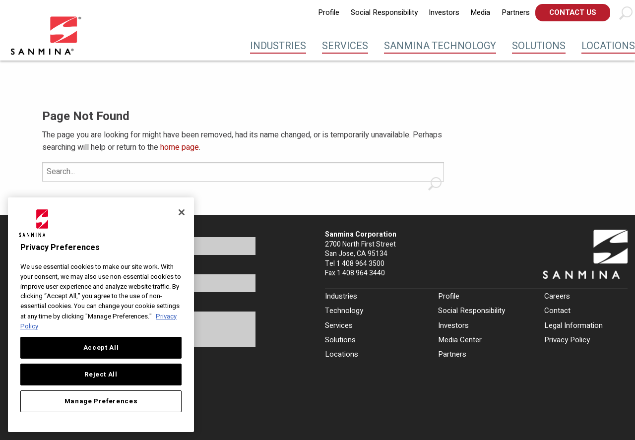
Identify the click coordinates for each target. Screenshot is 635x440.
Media (480, 12)
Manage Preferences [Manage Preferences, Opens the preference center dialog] (101, 401)
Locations (608, 46)
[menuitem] (329, 12)
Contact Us (572, 12)
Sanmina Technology (440, 46)
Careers (557, 296)
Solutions (539, 46)
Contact (557, 310)
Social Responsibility (384, 12)
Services (345, 46)
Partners (516, 12)
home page (179, 147)
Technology (344, 310)
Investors (444, 12)
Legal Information (573, 325)
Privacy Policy (567, 339)
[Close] (181, 212)
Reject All (101, 374)
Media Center (460, 339)
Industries (278, 46)
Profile (328, 12)
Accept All (101, 348)
